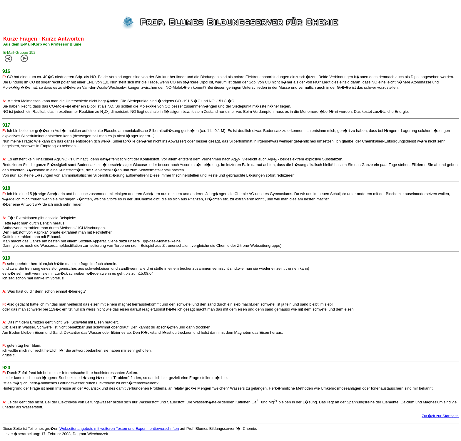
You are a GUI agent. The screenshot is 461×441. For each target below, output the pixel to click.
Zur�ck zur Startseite (440, 416)
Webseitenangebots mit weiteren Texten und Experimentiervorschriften (119, 428)
